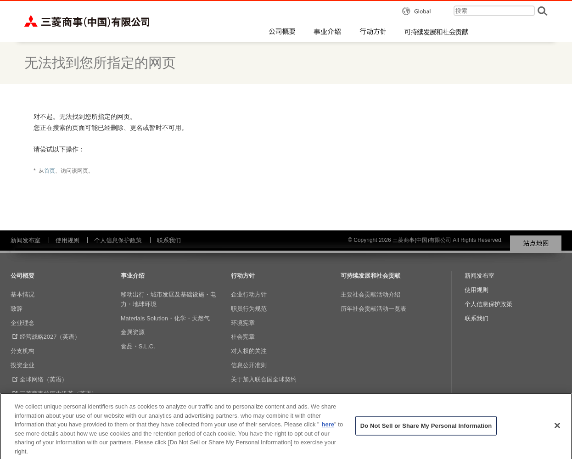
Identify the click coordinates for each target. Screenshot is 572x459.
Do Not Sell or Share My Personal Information (426, 431)
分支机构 (22, 350)
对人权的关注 (249, 350)
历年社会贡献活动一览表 (373, 308)
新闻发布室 (25, 240)
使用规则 (67, 240)
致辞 (16, 308)
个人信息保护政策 (118, 240)
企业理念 (22, 322)
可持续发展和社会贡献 (370, 275)
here (328, 429)
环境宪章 (243, 322)
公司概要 (22, 275)
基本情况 (22, 294)
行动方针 (243, 275)
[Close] (557, 431)
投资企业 (22, 365)
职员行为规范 (249, 308)
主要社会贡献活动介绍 (370, 294)
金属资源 (133, 332)
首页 (49, 171)
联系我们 (169, 240)
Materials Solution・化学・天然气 (165, 318)
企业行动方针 (249, 294)
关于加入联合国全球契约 (264, 379)
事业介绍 (133, 275)
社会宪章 (243, 336)
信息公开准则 (249, 365)
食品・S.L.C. (138, 346)
